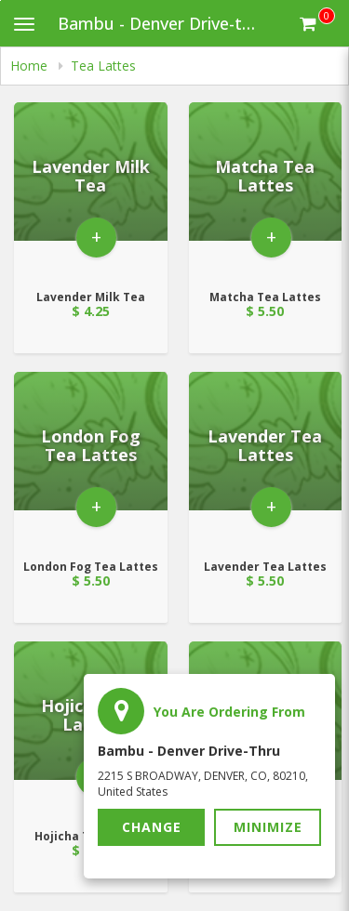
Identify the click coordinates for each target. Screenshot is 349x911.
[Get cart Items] (317, 23)
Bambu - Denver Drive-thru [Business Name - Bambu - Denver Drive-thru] (163, 23)
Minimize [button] (268, 827)
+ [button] (96, 236)
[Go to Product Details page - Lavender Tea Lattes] (265, 460)
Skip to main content (0, 0)
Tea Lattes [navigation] (103, 65)
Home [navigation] (30, 65)
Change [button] (151, 827)
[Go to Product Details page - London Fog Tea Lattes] (91, 460)
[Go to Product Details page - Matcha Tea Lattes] (265, 190)
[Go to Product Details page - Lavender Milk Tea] (91, 190)
